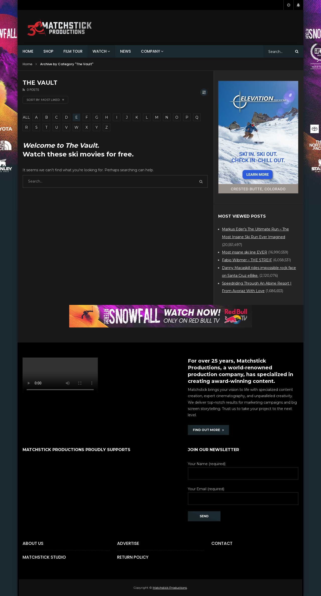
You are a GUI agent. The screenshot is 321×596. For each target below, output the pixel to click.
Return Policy (132, 557)
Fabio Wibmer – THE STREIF (247, 260)
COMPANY (150, 51)
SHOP (48, 51)
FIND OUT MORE (208, 430)
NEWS (125, 51)
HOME (28, 51)
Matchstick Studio (44, 557)
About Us (33, 543)
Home (27, 64)
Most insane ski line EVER (244, 252)
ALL (26, 117)
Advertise (128, 543)
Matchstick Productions (170, 587)
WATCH (100, 51)
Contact (221, 543)
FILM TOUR (73, 51)
